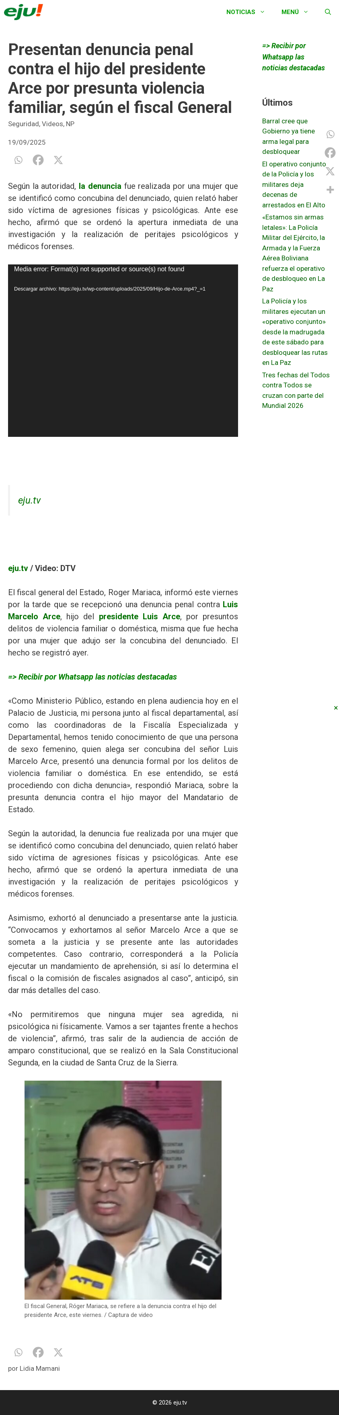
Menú (299, 12)
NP (70, 124)
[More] (330, 189)
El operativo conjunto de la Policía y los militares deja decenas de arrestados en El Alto (294, 184)
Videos (52, 124)
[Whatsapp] (18, 160)
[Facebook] (38, 160)
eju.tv (29, 500)
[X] (58, 160)
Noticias (249, 12)
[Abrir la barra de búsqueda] (328, 12)
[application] (123, 350)
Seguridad (23, 124)
